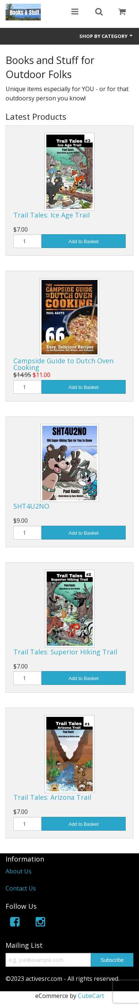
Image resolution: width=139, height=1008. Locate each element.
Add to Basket (84, 241)
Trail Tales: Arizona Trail (52, 797)
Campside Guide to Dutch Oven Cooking (63, 364)
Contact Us (21, 888)
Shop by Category (106, 36)
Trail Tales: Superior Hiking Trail (65, 651)
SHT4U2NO (31, 506)
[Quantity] (27, 241)
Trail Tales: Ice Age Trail (51, 214)
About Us (19, 871)
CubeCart (91, 996)
